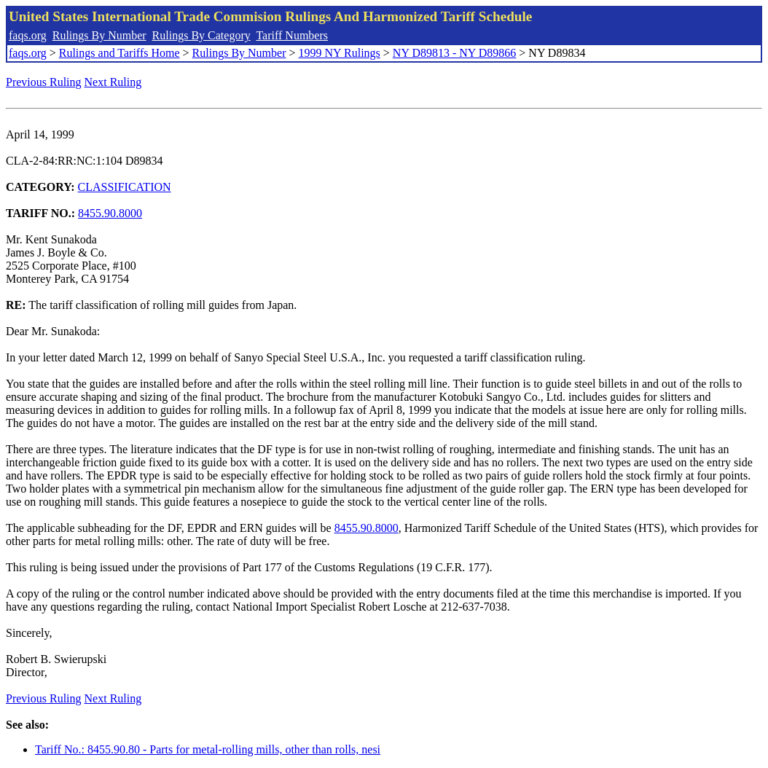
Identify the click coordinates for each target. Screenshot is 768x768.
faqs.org (28, 35)
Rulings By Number (99, 35)
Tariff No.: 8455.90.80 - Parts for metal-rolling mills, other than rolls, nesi (207, 749)
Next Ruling (113, 82)
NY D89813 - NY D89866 (454, 53)
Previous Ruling (44, 82)
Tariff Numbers (292, 35)
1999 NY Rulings (339, 53)
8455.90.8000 (110, 213)
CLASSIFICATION (124, 187)
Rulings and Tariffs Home (119, 53)
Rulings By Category (201, 35)
